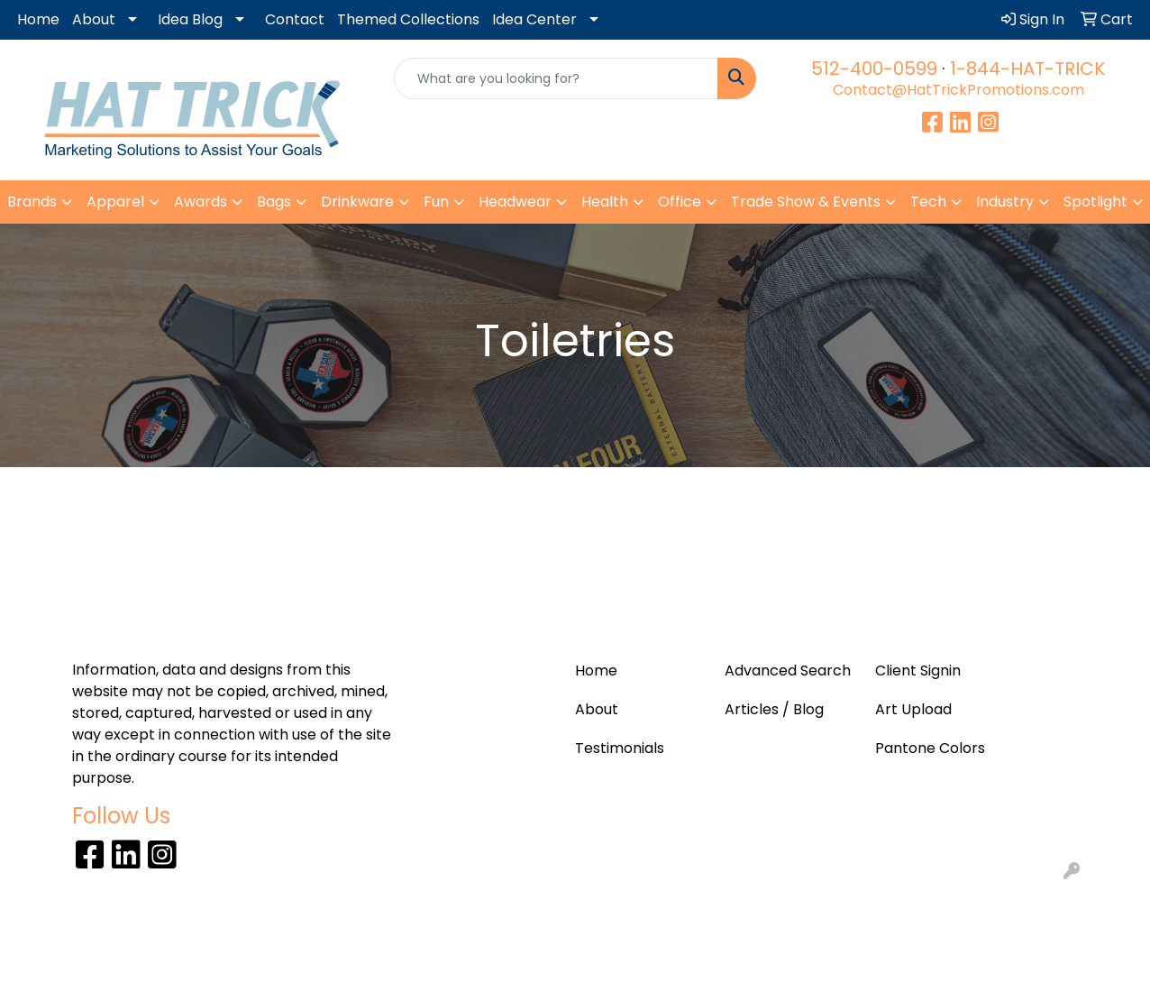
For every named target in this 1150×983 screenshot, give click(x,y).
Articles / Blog (774, 709)
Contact (294, 19)
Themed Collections (408, 19)
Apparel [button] (115, 201)
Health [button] (604, 201)
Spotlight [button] (1095, 201)
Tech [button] (928, 201)
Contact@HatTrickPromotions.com (958, 89)
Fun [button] (436, 201)
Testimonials (619, 748)
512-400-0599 (874, 68)
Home (38, 19)
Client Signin (918, 670)
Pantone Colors (930, 748)
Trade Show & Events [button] (806, 201)
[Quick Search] (555, 78)
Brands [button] (32, 201)
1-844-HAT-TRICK (1027, 68)
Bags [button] (274, 201)
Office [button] (679, 201)
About (93, 19)
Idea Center (534, 19)
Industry (1005, 201)
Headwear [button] (515, 201)
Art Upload (913, 709)
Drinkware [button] (357, 201)
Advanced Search (788, 670)
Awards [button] (200, 201)
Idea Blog (190, 19)
